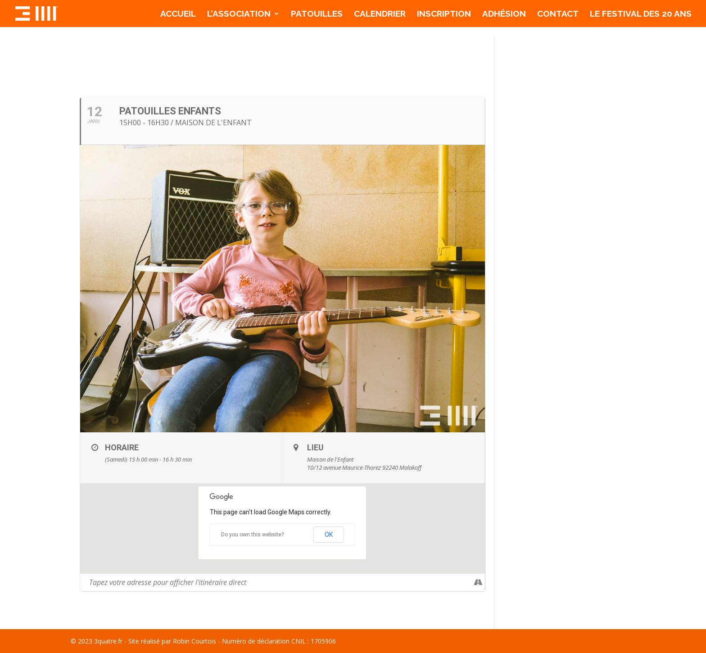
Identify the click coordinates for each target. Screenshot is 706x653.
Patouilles (317, 14)
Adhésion (504, 14)
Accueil (178, 14)
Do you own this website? (252, 534)
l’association (239, 14)
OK (329, 534)
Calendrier (380, 14)
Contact (558, 14)
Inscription (444, 14)
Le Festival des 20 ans (641, 14)
